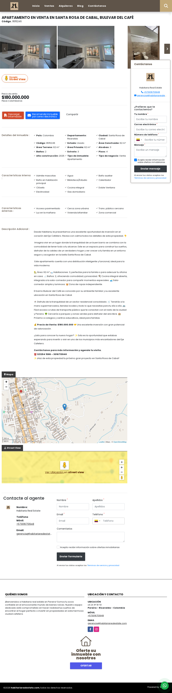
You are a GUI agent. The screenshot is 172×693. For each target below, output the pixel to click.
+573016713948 (25, 524)
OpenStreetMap (119, 442)
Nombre (62, 500)
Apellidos (98, 500)
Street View (15, 78)
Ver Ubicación (54, 472)
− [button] (6, 387)
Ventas (49, 6)
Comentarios (64, 528)
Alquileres (66, 6)
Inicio (36, 6)
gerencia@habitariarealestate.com (37, 533)
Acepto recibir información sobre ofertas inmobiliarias (90, 547)
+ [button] (6, 382)
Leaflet (101, 442)
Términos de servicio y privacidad (103, 565)
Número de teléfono (146, 134)
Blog (80, 6)
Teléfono (98, 514)
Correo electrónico (145, 124)
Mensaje (139, 144)
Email (60, 514)
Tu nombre (141, 114)
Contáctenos (97, 6)
